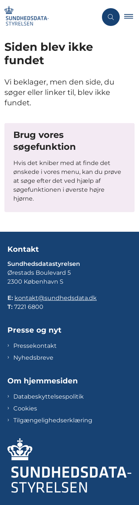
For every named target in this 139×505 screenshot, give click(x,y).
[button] (131, 17)
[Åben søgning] (111, 17)
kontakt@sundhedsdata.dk (55, 297)
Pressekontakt (35, 345)
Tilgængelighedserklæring (52, 420)
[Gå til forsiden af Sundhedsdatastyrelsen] (24, 17)
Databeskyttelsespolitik (48, 396)
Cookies (25, 408)
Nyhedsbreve (33, 357)
